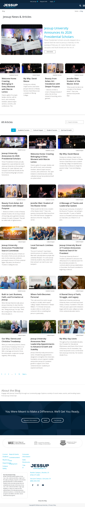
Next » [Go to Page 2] (24, 374)
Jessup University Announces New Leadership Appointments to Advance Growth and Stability (42, 344)
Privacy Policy (52, 505)
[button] (13, 130)
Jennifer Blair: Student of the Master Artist (73, 81)
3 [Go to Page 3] (8, 374)
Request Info (44, 1)
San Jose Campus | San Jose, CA (40, 479)
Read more (50, 52)
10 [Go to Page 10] (19, 374)
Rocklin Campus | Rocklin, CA (39, 472)
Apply (52, 1)
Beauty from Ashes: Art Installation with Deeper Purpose (52, 82)
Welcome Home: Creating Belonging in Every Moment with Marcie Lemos (9, 85)
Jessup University (10, 5)
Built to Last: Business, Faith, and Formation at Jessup (12, 297)
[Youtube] (43, 485)
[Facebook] (32, 485)
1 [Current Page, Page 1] (1, 374)
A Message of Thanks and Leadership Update (71, 204)
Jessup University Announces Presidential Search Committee (12, 248)
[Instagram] (37, 485)
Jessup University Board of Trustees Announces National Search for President (70, 249)
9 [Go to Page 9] (15, 374)
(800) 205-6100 (35, 481)
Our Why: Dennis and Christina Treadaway (11, 340)
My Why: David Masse (69, 154)
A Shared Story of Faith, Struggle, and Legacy (70, 295)
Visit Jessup (34, 1)
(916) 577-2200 (35, 475)
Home (76, 11)
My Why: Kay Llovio (68, 338)
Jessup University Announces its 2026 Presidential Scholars (59, 32)
